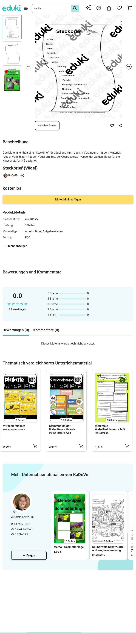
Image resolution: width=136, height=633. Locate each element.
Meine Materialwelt (14, 429)
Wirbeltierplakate (14, 426)
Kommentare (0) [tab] (46, 330)
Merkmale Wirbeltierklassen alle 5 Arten (110, 427)
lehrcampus (101, 432)
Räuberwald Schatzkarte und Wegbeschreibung (108, 548)
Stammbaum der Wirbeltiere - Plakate (62, 427)
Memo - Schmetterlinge (69, 547)
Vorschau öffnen (47, 125)
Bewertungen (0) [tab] (16, 330)
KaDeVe (13, 175)
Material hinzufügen (68, 199)
